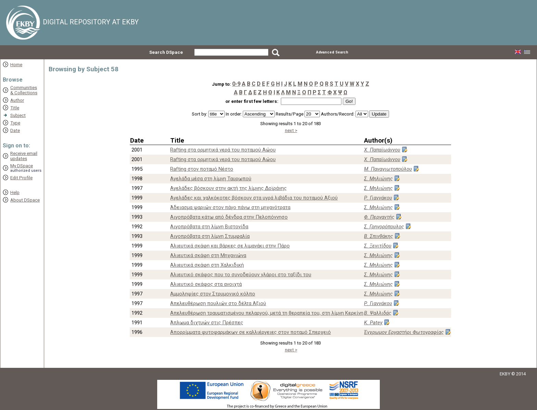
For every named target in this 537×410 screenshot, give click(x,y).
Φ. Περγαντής (379, 217)
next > (291, 130)
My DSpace (21, 165)
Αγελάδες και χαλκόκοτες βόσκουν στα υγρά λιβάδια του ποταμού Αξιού (254, 198)
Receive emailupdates (23, 156)
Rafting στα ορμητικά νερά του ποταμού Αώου (223, 150)
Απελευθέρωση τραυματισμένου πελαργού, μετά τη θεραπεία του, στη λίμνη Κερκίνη (266, 313)
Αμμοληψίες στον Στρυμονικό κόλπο (212, 294)
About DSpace (25, 200)
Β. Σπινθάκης (378, 236)
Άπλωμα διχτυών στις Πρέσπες (206, 322)
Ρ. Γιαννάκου (378, 198)
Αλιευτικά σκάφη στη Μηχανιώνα (208, 255)
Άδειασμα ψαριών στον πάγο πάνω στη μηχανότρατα (230, 207)
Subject (18, 115)
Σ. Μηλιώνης (378, 179)
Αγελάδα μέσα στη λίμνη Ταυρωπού (210, 179)
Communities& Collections (23, 90)
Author (17, 100)
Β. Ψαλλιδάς (377, 313)
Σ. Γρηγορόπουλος (384, 227)
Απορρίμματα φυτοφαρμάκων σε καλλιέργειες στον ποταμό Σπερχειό (250, 332)
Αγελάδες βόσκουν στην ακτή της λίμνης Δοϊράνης (228, 188)
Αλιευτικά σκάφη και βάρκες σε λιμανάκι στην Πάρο (230, 246)
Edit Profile (21, 177)
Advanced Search (332, 52)
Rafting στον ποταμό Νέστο (201, 169)
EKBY (505, 373)
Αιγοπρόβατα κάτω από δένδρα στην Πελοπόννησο (229, 217)
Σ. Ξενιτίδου (377, 246)
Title (14, 107)
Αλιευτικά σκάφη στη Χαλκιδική (207, 265)
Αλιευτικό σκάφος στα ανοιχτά (206, 284)
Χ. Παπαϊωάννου (382, 150)
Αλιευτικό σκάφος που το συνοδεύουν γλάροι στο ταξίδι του (240, 275)
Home (16, 64)
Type (15, 122)
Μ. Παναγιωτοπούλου (388, 169)
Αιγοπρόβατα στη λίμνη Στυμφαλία (210, 236)
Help (15, 192)
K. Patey (373, 322)
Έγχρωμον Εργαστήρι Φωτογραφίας (404, 332)
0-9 (236, 84)
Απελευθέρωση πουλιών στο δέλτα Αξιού (218, 303)
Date (15, 130)
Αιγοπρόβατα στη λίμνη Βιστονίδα (209, 227)
